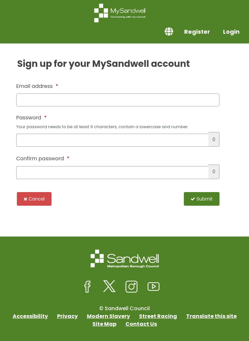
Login (231, 32)
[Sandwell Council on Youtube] (154, 287)
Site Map (104, 324)
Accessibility (30, 316)
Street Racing (158, 316)
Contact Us (141, 324)
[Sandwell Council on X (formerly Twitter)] (110, 287)
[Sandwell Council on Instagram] (132, 287)
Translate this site (211, 316)
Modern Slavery (108, 316)
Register (197, 32)
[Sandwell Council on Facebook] (87, 287)
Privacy (67, 316)
